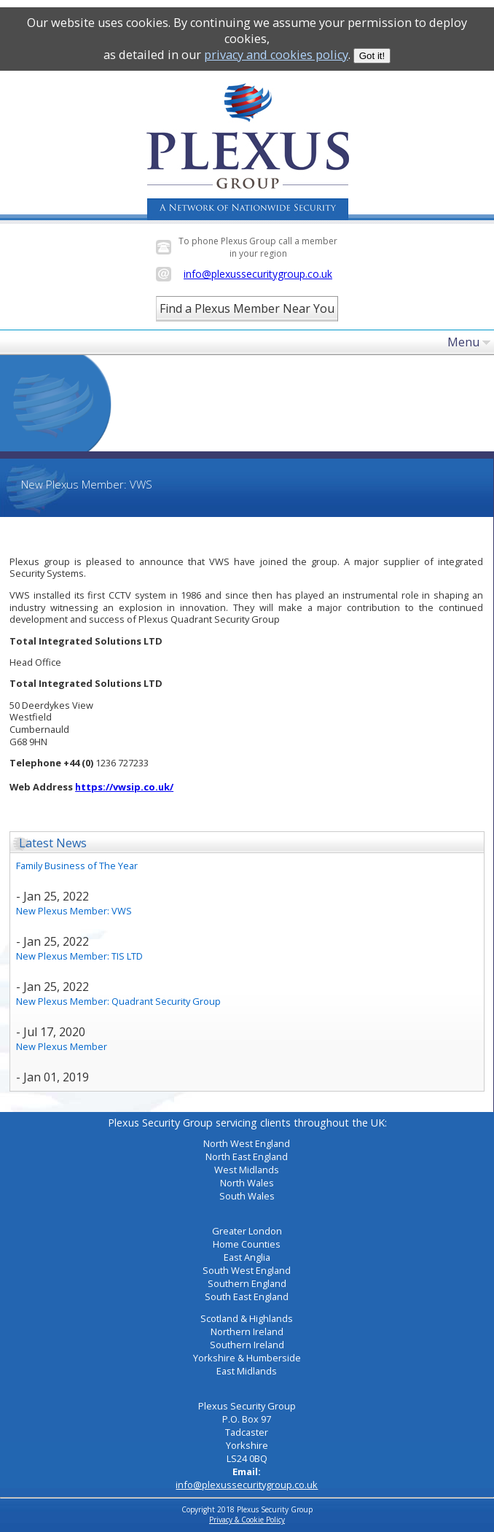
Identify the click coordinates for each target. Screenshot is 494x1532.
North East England (246, 1156)
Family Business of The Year (77, 865)
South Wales (247, 1195)
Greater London (247, 1230)
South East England (247, 1296)
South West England (247, 1270)
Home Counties (247, 1244)
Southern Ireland (247, 1344)
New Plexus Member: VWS (74, 910)
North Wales (247, 1182)
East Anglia (247, 1257)
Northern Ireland (247, 1331)
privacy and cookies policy (276, 55)
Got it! (372, 55)
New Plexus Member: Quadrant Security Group (118, 1001)
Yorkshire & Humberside (247, 1357)
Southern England (247, 1283)
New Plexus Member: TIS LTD (79, 956)
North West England (246, 1143)
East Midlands (246, 1370)
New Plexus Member (61, 1046)
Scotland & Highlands (246, 1318)
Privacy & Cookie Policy (247, 1519)
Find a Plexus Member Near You (247, 308)
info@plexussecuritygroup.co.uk (258, 274)
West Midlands (246, 1169)
